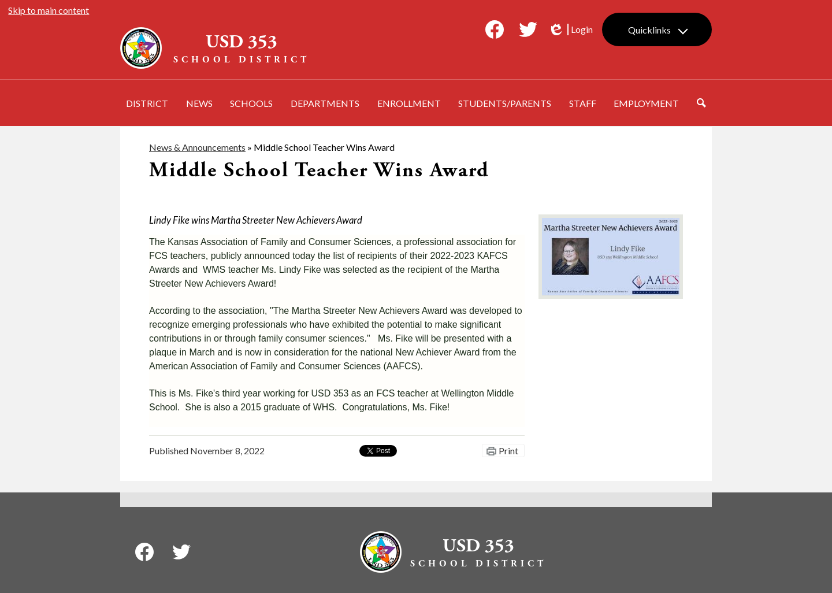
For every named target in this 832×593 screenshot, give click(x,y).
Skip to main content (48, 10)
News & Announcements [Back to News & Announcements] (197, 147)
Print (508, 450)
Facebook (494, 31)
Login (570, 29)
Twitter (528, 31)
